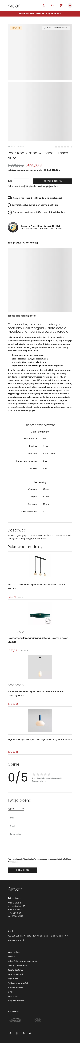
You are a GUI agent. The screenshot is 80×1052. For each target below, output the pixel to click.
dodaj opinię (22, 879)
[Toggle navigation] (70, 5)
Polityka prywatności (18, 992)
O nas (10, 1001)
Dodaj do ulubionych (57, 28)
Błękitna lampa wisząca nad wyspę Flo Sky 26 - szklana (39, 748)
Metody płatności (16, 983)
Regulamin (13, 987)
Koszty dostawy (15, 979)
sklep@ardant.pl (16, 949)
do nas (37, 194)
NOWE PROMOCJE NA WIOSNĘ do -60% (39, 13)
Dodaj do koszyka (53, 189)
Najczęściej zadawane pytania (22, 970)
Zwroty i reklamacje (17, 974)
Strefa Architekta (16, 996)
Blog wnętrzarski (16, 1009)
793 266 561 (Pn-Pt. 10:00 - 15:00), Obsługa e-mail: (31, 945)
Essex (33, 323)
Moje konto (13, 1005)
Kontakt (11, 966)
